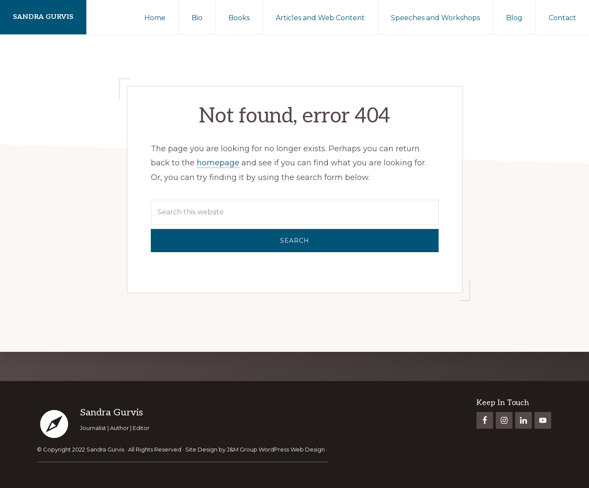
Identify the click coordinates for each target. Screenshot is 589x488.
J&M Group (242, 449)
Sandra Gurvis (43, 17)
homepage (218, 163)
